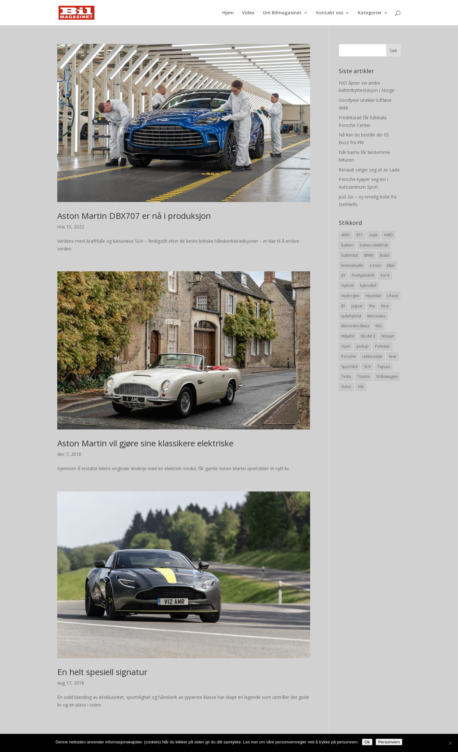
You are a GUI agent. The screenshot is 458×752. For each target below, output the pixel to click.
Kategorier (370, 13)
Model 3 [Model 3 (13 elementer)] (368, 336)
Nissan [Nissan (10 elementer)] (388, 336)
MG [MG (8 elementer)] (379, 326)
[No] (450, 743)
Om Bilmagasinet (282, 13)
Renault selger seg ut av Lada (369, 170)
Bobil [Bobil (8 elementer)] (384, 255)
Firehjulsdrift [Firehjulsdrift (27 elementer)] (363, 275)
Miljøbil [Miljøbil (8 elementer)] (347, 336)
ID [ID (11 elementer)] (343, 306)
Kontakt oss (329, 13)
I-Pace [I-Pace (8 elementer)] (392, 295)
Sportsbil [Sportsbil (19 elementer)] (349, 366)
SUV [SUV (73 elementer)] (367, 366)
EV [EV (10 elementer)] (343, 275)
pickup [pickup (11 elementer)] (363, 346)
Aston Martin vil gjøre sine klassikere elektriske (145, 443)
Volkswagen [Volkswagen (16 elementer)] (387, 376)
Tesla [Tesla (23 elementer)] (346, 376)
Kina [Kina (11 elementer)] (385, 306)
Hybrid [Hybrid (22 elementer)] (347, 285)
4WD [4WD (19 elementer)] (345, 235)
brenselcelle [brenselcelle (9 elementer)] (352, 265)
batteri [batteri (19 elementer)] (347, 245)
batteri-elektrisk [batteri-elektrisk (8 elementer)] (374, 245)
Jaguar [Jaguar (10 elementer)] (357, 306)
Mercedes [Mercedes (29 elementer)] (376, 316)
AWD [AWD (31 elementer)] (388, 235)
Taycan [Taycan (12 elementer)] (383, 366)
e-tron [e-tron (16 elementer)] (375, 265)
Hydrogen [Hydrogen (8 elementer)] (350, 295)
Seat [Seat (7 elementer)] (392, 356)
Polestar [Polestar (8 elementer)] (382, 346)
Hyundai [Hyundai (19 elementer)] (373, 295)
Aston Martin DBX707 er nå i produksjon (134, 215)
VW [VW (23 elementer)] (361, 386)
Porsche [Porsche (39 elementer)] (348, 356)
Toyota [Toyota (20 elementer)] (363, 376)
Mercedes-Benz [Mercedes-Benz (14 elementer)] (355, 326)
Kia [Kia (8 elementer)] (372, 306)
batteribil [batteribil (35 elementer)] (349, 255)
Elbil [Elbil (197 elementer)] (390, 265)
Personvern (389, 742)
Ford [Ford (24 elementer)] (385, 275)
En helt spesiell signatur (102, 672)
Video (248, 13)
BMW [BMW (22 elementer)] (368, 255)
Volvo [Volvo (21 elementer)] (346, 386)
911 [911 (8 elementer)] (359, 235)
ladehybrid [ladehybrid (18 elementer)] (351, 316)
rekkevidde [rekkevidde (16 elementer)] (372, 356)
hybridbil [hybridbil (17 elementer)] (368, 285)
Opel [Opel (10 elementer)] (345, 346)
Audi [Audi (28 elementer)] (373, 235)
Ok (367, 742)
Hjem (228, 13)
